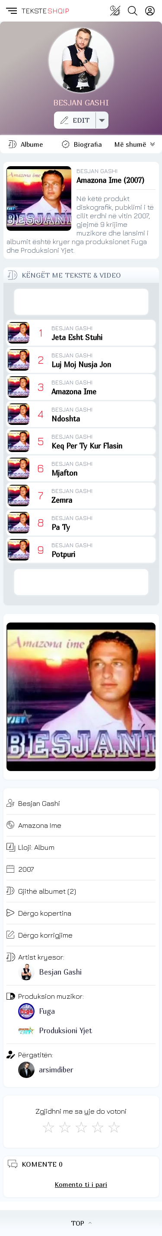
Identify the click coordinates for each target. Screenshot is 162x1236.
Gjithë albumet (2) (47, 891)
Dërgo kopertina (44, 913)
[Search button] (132, 10)
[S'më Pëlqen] (48, 1127)
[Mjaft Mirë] (97, 1127)
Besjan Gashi (39, 803)
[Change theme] (115, 10)
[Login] (150, 10)
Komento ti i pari (81, 1184)
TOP (81, 1223)
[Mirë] (81, 1127)
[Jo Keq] (65, 1127)
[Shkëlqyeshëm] (114, 1127)
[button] (11, 11)
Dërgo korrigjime (45, 935)
